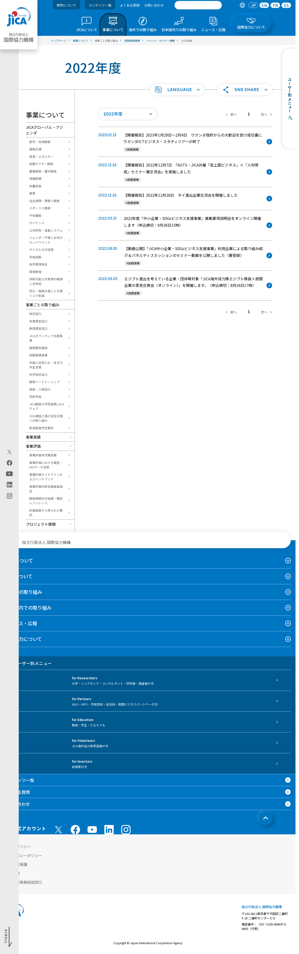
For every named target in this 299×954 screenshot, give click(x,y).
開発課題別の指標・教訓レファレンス (46, 500)
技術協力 (35, 313)
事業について (19, 576)
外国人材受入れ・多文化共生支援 (46, 365)
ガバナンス (36, 223)
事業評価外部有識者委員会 (46, 488)
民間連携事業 (38, 355)
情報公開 (12, 873)
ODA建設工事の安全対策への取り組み (46, 418)
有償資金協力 (38, 321)
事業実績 (33, 437)
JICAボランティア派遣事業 (45, 338)
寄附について (66, 5)
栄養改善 (35, 186)
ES (286, 5)
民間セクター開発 (41, 164)
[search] (198, 5)
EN (264, 5)
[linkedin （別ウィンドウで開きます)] (109, 829)
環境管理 (35, 272)
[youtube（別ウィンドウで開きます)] (9, 473)
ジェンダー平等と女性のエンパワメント (46, 239)
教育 (32, 193)
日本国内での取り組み (28, 607)
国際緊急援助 (38, 348)
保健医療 (35, 178)
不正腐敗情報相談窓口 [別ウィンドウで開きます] (23, 882)
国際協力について (23, 639)
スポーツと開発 (40, 208)
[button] (177, 89)
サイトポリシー (18, 846)
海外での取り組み (23, 591)
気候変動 (35, 257)
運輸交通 (35, 149)
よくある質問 (129, 5)
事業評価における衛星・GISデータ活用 (46, 465)
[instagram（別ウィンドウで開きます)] (9, 496)
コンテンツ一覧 (99, 5)
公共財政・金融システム (46, 230)
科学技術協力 (38, 374)
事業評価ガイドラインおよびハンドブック (46, 476)
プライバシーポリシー (23, 855)
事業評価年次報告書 (43, 455)
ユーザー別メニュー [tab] (28, 663)
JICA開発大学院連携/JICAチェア (46, 406)
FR (275, 5)
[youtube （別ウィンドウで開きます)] (92, 829)
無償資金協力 (38, 328)
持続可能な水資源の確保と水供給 (46, 281)
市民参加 (35, 396)
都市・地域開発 (40, 142)
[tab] (242, 5)
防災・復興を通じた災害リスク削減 (46, 293)
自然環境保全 (38, 264)
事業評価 (33, 446)
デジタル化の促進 (41, 249)
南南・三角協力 (40, 389)
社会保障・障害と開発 (44, 201)
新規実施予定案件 (41, 428)
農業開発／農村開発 (43, 171)
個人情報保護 (16, 864)
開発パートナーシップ (44, 382)
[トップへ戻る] (266, 818)
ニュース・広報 (21, 623)
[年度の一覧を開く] (127, 114)
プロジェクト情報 (41, 524)
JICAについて (19, 560)
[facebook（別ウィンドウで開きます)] (9, 463)
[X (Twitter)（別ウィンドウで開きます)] (9, 452)
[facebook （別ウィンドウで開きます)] (75, 829)
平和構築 (35, 215)
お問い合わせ (154, 5)
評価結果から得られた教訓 (46, 512)
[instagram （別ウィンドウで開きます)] (126, 829)
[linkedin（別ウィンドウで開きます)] (9, 485)
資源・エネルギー (41, 156)
